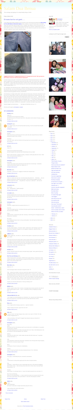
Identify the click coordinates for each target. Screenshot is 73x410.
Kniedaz (9, 249)
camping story (54, 174)
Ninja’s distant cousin (55, 166)
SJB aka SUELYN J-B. (12, 295)
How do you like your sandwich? (58, 164)
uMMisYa (9, 233)
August (53, 150)
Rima (8, 303)
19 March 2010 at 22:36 (12, 231)
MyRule (9, 286)
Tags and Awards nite (55, 170)
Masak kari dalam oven (56, 168)
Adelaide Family (52, 226)
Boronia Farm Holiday (53, 233)
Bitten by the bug (55, 189)
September (54, 148)
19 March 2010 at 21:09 (12, 121)
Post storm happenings (56, 176)
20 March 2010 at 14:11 (12, 309)
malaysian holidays (53, 243)
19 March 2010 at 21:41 (12, 173)
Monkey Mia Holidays (53, 245)
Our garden (51, 252)
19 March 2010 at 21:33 (12, 157)
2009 (51, 218)
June (53, 153)
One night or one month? (56, 183)
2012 (51, 137)
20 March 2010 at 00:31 (12, 262)
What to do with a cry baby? (57, 211)
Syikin (8, 381)
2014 (51, 133)
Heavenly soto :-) (55, 185)
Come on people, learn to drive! (58, 209)
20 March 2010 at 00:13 (12, 253)
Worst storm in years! (55, 177)
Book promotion (52, 231)
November (54, 144)
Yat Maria (9, 226)
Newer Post (7, 399)
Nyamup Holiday (52, 247)
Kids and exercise (55, 202)
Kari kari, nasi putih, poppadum (57, 187)
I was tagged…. (54, 196)
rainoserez (9, 185)
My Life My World (11, 176)
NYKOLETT (9, 123)
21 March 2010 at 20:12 (12, 351)
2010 (51, 141)
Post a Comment (9, 393)
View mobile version (25, 401)
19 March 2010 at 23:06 (12, 246)
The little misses (52, 262)
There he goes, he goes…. (57, 161)
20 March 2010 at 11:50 (12, 292)
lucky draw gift (52, 239)
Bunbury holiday (52, 235)
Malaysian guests (52, 241)
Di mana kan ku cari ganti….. (57, 181)
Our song (51, 256)
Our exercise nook (55, 200)
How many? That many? (56, 204)
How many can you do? (56, 198)
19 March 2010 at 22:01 (12, 199)
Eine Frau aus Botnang (12, 256)
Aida (8, 312)
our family (51, 250)
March (53, 159)
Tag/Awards (51, 260)
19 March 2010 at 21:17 (12, 128)
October (53, 146)
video (50, 267)
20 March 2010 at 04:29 (12, 283)
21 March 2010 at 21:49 (12, 378)
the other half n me (53, 264)
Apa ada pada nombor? (56, 206)
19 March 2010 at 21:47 (12, 182)
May (53, 155)
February (54, 213)
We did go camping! (55, 179)
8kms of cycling (54, 192)
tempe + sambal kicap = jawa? (57, 207)
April (53, 157)
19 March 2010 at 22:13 (12, 223)
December (54, 142)
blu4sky (9, 113)
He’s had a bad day (55, 172)
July (53, 152)
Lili (8, 146)
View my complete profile (54, 29)
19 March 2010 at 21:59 (12, 190)
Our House (51, 254)
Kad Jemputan (52, 237)
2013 (51, 135)
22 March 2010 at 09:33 (12, 390)
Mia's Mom (9, 265)
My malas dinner (54, 191)
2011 (51, 139)
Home (25, 399)
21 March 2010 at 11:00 (12, 320)
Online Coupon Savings (54, 278)
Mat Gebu (9, 169)
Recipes (50, 258)
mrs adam (9, 193)
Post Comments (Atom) (28, 406)
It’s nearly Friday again (56, 194)
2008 (51, 220)
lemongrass (10, 131)
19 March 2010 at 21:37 (12, 166)
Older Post (43, 399)
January (53, 215)
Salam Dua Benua (20, 8)
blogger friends (52, 229)
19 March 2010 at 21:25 (12, 143)
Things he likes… (55, 162)
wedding (51, 269)
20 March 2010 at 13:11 (12, 300)
